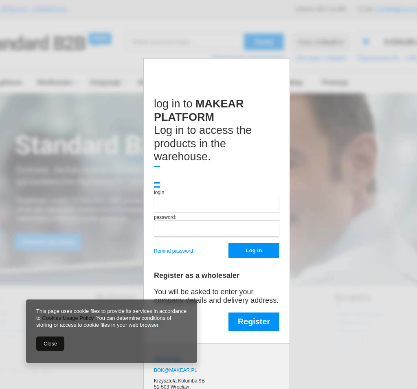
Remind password (174, 251)
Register (254, 321)
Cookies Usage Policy (67, 318)
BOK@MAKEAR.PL (175, 370)
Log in (253, 250)
